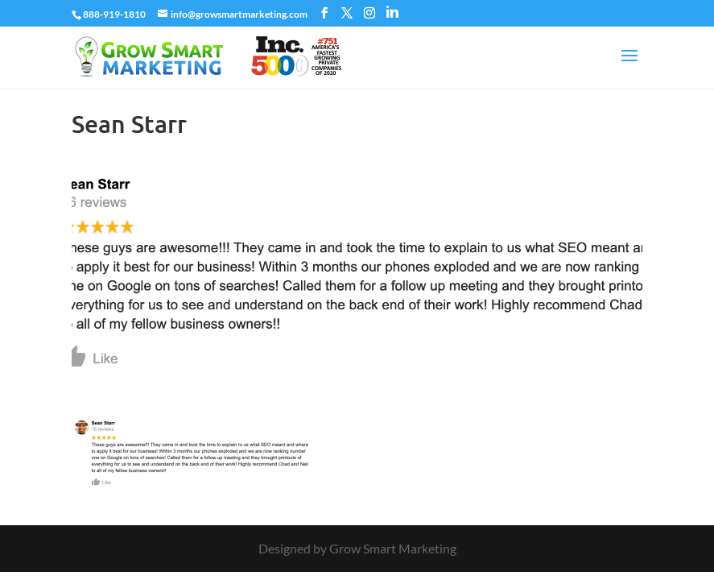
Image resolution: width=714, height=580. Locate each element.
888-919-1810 (114, 14)
